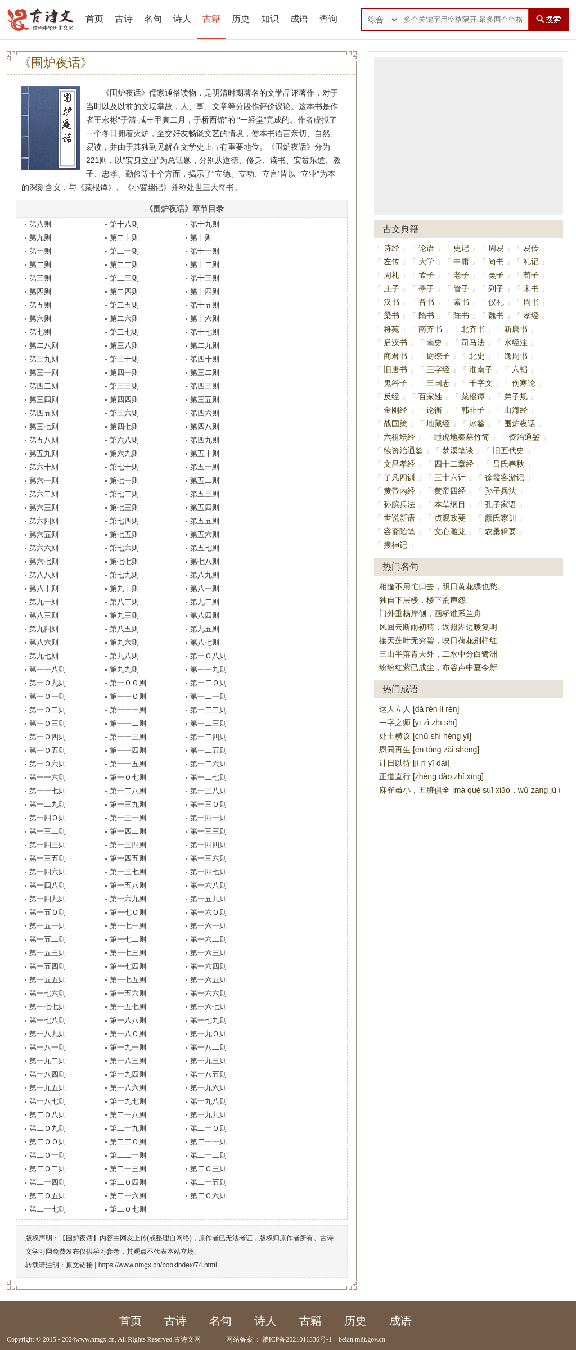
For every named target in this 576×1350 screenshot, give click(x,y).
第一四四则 (208, 845)
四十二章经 (454, 463)
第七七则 (124, 561)
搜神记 (395, 544)
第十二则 (204, 264)
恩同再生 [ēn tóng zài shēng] (429, 749)
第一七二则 (128, 939)
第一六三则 (208, 953)
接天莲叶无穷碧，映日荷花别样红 (438, 640)
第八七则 (204, 642)
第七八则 (204, 561)
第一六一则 (208, 926)
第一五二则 (47, 939)
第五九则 (43, 453)
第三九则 (43, 359)
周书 (531, 301)
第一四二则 (128, 831)
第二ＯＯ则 (47, 1141)
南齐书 (430, 328)
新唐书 (516, 328)
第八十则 (43, 588)
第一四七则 (208, 872)
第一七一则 (128, 926)
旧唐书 (395, 369)
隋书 (426, 315)
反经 (391, 396)
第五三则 (204, 494)
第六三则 (43, 507)
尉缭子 (438, 355)
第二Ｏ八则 (47, 1114)
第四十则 (204, 359)
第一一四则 (128, 750)
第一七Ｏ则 (128, 912)
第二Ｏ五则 (47, 1195)
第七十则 (124, 467)
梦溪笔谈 (458, 450)
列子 (496, 288)
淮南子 (481, 369)
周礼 (391, 274)
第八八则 (43, 575)
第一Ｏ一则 (47, 696)
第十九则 (204, 224)
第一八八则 (128, 1020)
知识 (270, 19)
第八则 (40, 224)
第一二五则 (208, 750)
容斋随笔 (399, 531)
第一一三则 (128, 737)
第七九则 (124, 575)
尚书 (496, 261)
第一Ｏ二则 (47, 710)
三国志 (438, 382)
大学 (426, 261)
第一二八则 (128, 791)
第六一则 (43, 480)
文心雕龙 (450, 531)
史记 (461, 247)
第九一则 (43, 602)
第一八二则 (208, 1047)
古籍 (211, 19)
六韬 (520, 369)
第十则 (201, 237)
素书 (461, 301)
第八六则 (43, 642)
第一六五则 (208, 980)
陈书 (461, 315)
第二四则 (124, 291)
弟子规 (516, 396)
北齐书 (473, 328)
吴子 (496, 274)
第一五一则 (47, 926)
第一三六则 (208, 858)
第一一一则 (128, 710)
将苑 (391, 328)
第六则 (40, 318)
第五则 (40, 305)
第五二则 (204, 480)
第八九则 (204, 575)
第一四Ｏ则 (47, 818)
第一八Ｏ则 (128, 1034)
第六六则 (43, 548)
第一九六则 (208, 1087)
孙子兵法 (500, 490)
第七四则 (124, 521)
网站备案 (239, 1339)
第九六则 (124, 642)
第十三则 (204, 278)
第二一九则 (128, 1128)
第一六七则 (208, 1007)
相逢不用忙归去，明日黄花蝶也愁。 (442, 586)
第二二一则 (128, 1155)
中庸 (461, 261)
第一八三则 (128, 1060)
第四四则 (124, 399)
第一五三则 (47, 953)
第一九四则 (128, 1074)
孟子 (426, 274)
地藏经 (438, 423)
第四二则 (43, 386)
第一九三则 (208, 1060)
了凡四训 (399, 477)
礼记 (531, 261)
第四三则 (204, 386)
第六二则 (43, 494)
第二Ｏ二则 (47, 1168)
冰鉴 (477, 423)
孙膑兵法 (399, 504)
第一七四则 (128, 966)
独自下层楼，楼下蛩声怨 (422, 599)
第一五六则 (128, 993)
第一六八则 (208, 885)
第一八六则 (128, 1087)
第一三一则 (128, 818)
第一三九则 (128, 804)
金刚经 (395, 409)
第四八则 (204, 426)
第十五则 (204, 305)
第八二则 (124, 602)
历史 (241, 19)
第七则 (40, 332)
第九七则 (43, 656)
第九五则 (204, 629)
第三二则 (204, 372)
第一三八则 (208, 791)
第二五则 (124, 305)
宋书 (531, 288)
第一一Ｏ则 (128, 696)
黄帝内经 (399, 490)
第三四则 (43, 399)
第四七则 (124, 426)
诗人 (182, 19)
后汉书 (395, 342)
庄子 (391, 288)
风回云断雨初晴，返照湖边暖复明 (438, 626)
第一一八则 (47, 669)
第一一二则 (128, 723)
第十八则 (124, 224)
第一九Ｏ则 (208, 1034)
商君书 (395, 355)
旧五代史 (508, 450)
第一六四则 (208, 966)
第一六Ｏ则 (208, 912)
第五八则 (43, 440)
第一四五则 (128, 858)
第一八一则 (47, 1047)
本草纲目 (450, 504)
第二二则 (124, 264)
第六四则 (43, 521)
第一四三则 (47, 845)
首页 (95, 19)
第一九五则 (47, 1087)
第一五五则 (47, 980)
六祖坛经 (399, 436)
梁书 (391, 315)
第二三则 (124, 278)
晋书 (426, 301)
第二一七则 (47, 1209)
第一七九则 (208, 1020)
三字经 (438, 369)
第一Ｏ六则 (47, 764)
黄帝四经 (450, 490)
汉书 (391, 301)
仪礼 (496, 301)
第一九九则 (208, 1114)
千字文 (481, 382)
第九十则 (124, 588)
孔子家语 (500, 504)
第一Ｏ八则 (208, 656)
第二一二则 (208, 1155)
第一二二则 (208, 710)
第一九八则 (208, 1101)
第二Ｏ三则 (208, 1168)
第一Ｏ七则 (128, 777)
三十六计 (450, 477)
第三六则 (124, 413)
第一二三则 (208, 723)
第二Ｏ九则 (47, 1128)
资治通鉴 (524, 436)
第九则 (40, 237)
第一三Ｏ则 (208, 804)
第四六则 (204, 413)
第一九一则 (128, 1047)
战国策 (395, 423)
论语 (426, 247)
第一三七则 (128, 872)
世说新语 (399, 517)
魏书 (496, 315)
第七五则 (124, 534)
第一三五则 (47, 858)
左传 (391, 261)
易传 (531, 247)
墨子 (426, 288)
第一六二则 (208, 939)
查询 (329, 19)
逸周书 (516, 355)
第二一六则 (128, 1195)
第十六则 (204, 318)
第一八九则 (47, 1034)
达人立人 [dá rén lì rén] (419, 709)
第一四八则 (47, 885)
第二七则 (124, 332)
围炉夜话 (520, 423)
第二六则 (124, 318)
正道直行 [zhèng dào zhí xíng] (431, 776)
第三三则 (124, 386)
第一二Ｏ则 (208, 683)
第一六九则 (128, 899)
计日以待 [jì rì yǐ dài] (414, 762)
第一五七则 (128, 1007)
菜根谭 (473, 396)
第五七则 (204, 548)
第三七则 (43, 426)
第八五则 (124, 629)
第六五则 (43, 534)
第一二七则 (208, 777)
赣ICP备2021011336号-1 (297, 1339)
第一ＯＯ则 (128, 683)
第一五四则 (47, 966)
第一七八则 (47, 1020)
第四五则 (43, 413)
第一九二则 (47, 1060)
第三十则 (124, 359)
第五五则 (204, 521)
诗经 (391, 247)
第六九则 (124, 453)
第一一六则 (47, 777)
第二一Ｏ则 (208, 1128)
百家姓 (430, 396)
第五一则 (204, 467)
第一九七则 (128, 1101)
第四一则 (124, 372)
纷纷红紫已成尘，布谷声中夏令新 (438, 667)
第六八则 (124, 440)
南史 (434, 342)
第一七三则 (128, 953)
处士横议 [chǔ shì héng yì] (425, 736)
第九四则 (43, 629)
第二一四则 (47, 1182)
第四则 (40, 291)
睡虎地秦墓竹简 (461, 436)
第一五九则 (208, 899)
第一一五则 (128, 764)
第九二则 (204, 602)
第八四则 (204, 615)
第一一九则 (208, 669)
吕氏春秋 (508, 463)
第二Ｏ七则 (128, 1209)
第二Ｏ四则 (128, 1182)
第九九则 (124, 669)
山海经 (516, 409)
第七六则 (124, 548)
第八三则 (43, 615)
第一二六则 (208, 764)
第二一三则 (128, 1168)
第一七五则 (128, 980)
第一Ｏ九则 (47, 683)
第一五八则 (128, 885)
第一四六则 (47, 872)
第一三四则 (128, 845)
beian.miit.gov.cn (362, 1339)
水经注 (516, 342)
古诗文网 (187, 1339)
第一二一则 (208, 696)
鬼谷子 (395, 382)
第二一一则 (208, 1141)
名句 (153, 19)
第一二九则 (47, 804)
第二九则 (204, 345)
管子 (461, 288)
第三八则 (124, 345)
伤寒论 (524, 382)
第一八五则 (208, 1074)
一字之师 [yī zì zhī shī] (418, 722)
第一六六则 (208, 993)
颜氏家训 (500, 517)
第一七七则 (47, 1007)
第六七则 (43, 561)
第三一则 (43, 372)
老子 (461, 274)
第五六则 (204, 534)
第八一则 (204, 588)
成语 (299, 19)
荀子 (531, 274)
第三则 (40, 278)
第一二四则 (208, 737)
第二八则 (43, 345)
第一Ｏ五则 (47, 750)
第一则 (40, 251)
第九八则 (124, 656)
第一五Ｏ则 (47, 912)
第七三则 (124, 507)
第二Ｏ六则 (208, 1195)
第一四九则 (47, 899)
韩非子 (473, 409)
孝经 (531, 315)
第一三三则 (208, 831)
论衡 (434, 409)
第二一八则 (128, 1114)
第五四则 (204, 507)
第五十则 (204, 453)
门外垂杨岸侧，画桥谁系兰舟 (430, 613)
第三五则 (204, 399)
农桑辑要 (500, 531)
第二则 (40, 264)
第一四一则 (208, 818)
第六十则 (43, 467)
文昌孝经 (399, 463)
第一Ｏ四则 (47, 737)
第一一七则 (47, 791)
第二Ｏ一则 (47, 1155)
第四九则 (204, 440)
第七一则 (124, 480)
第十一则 (204, 251)
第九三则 (124, 615)
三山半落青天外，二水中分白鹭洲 (438, 653)
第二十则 (124, 237)
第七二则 (124, 494)
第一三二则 (47, 831)
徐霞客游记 (504, 477)
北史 (477, 355)
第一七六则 (47, 993)
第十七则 (204, 332)
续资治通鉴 (403, 450)
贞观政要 (450, 517)
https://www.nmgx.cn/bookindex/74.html (157, 1265)
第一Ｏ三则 (47, 723)
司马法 (473, 342)
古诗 (124, 19)
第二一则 (124, 251)
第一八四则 (47, 1074)
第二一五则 (208, 1182)
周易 (496, 247)
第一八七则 (47, 1101)
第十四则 (204, 291)
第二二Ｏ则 (128, 1141)
